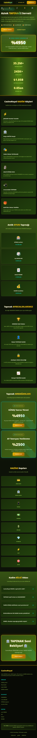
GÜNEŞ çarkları (4, 682)
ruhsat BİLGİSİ (4, 699)
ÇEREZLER (24, 735)
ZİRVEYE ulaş (18, 425)
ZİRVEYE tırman (7, 29)
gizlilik (18, 735)
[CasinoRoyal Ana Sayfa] (6, 2)
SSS (2, 714)
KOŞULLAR (13, 735)
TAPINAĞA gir (21, 2)
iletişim (2, 716)
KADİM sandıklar (4, 689)
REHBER (2, 719)
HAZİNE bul (31, 2)
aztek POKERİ (4, 687)
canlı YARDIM (4, 712)
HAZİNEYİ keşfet (21, 29)
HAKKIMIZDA (4, 697)
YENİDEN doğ (18, 454)
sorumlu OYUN (4, 704)
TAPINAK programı (5, 702)
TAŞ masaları (3, 684)
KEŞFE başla (18, 656)
